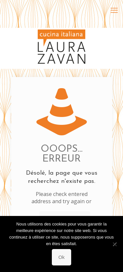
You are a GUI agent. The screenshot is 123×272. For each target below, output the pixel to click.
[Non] (115, 244)
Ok (61, 257)
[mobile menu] (114, 9)
